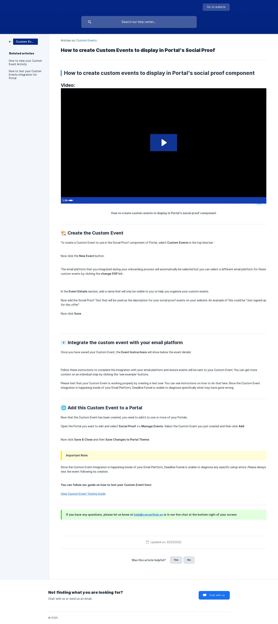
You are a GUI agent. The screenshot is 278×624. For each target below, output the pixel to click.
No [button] (189, 559)
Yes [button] (176, 559)
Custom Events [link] (86, 40)
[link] (23, 41)
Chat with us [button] (217, 595)
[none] (216, 7)
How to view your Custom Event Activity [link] (25, 62)
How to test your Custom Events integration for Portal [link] (25, 75)
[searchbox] (139, 22)
